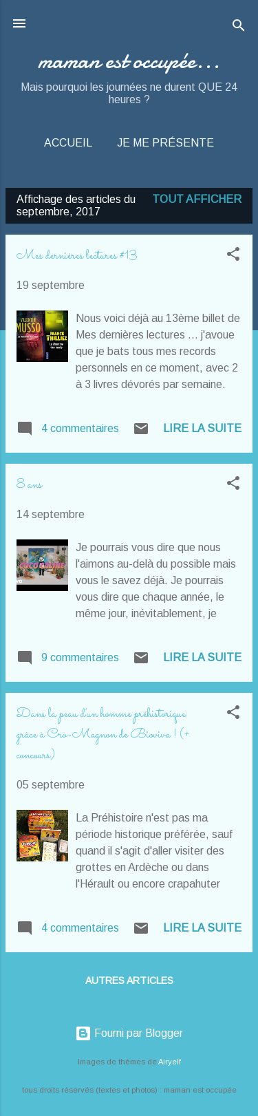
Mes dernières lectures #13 (77, 256)
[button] (233, 256)
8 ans (29, 485)
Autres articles (129, 980)
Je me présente (165, 143)
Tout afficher (196, 199)
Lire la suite (202, 428)
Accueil (68, 143)
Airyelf (169, 1062)
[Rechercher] (238, 28)
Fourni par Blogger (129, 1033)
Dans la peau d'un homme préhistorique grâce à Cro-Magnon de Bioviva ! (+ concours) (103, 735)
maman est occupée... (129, 60)
